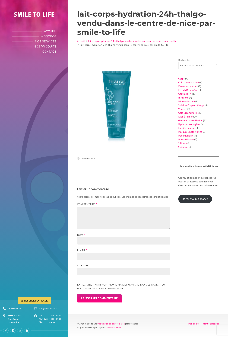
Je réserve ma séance (195, 199)
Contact (49, 51)
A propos (48, 36)
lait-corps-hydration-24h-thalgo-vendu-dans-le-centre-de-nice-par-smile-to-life (132, 41)
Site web (83, 265)
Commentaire (87, 204)
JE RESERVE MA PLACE (34, 300)
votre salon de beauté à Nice (111, 323)
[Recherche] (216, 65)
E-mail (82, 250)
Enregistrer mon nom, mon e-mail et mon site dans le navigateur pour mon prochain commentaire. (122, 286)
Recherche (184, 60)
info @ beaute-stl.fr (48, 308)
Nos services (45, 41)
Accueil (50, 31)
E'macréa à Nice (114, 327)
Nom (81, 234)
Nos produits (45, 46)
